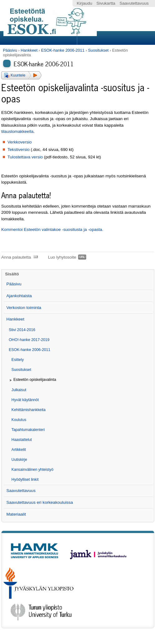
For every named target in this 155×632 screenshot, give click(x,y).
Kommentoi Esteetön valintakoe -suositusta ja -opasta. (52, 229)
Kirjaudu (84, 3)
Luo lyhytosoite (62, 257)
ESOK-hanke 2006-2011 (62, 50)
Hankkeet (29, 50)
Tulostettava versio (25, 157)
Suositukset (98, 50)
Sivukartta (105, 3)
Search (115, 37)
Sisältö (12, 274)
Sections (39, 37)
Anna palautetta (16, 257)
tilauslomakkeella (17, 131)
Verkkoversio (19, 142)
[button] (21, 75)
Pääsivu (10, 50)
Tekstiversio (18, 149)
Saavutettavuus (134, 3)
